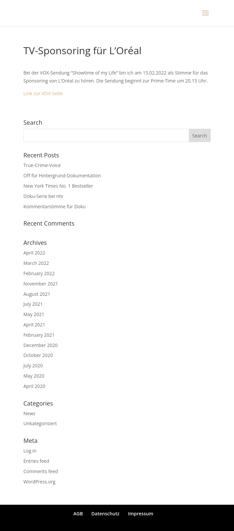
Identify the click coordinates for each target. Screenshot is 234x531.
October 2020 (38, 355)
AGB (78, 513)
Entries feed (36, 461)
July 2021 (33, 304)
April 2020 (34, 386)
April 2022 (34, 253)
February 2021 (39, 335)
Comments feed (41, 471)
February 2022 (39, 273)
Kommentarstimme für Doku (55, 206)
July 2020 (33, 365)
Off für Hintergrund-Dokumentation (62, 175)
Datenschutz (105, 513)
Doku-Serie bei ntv (43, 196)
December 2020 (41, 345)
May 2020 (34, 376)
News (30, 413)
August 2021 (37, 294)
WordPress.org (39, 481)
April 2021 (34, 324)
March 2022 (36, 263)
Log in (30, 450)
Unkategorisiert (40, 423)
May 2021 (34, 314)
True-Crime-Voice (42, 165)
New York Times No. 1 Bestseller (58, 186)
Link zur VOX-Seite (43, 93)
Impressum (140, 513)
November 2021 (41, 283)
